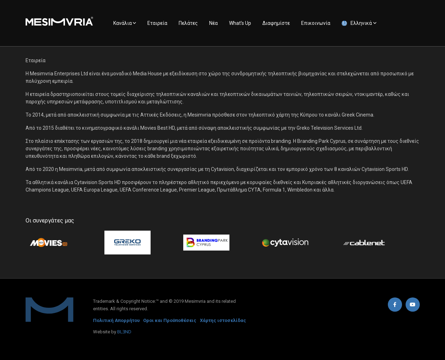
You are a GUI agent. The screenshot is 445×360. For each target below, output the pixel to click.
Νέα (213, 23)
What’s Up (240, 23)
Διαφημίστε (276, 23)
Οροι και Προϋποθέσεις (169, 320)
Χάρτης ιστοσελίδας (223, 320)
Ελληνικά (361, 23)
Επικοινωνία (315, 23)
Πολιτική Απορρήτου (116, 320)
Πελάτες (188, 23)
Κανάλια (122, 23)
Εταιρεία (157, 23)
